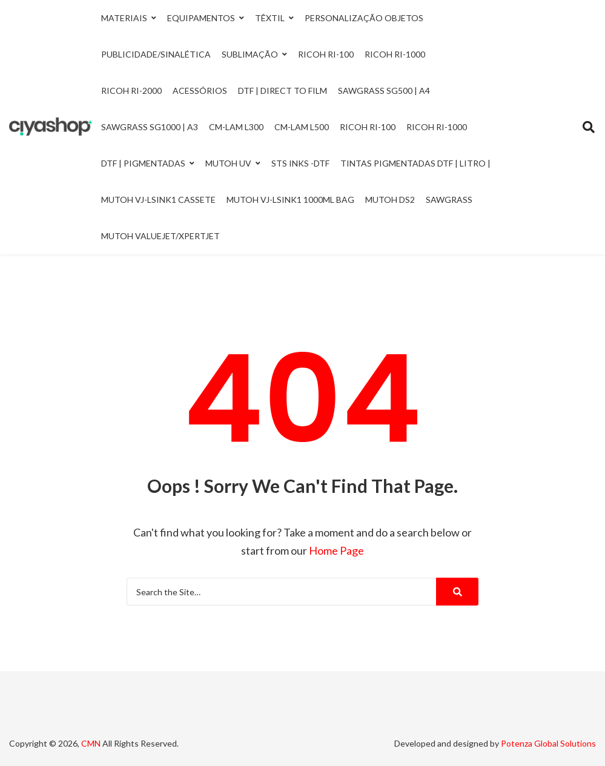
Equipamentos (201, 18)
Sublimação (250, 54)
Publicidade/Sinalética (156, 54)
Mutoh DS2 (390, 199)
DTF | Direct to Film (282, 90)
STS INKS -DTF (300, 163)
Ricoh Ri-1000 (395, 54)
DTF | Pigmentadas (143, 163)
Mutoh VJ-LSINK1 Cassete (158, 199)
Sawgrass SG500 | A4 (384, 90)
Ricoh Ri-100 (326, 54)
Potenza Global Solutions (548, 743)
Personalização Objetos (364, 18)
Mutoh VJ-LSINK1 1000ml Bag (290, 199)
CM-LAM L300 (236, 127)
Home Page (336, 550)
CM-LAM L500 (301, 127)
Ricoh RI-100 (367, 127)
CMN (91, 743)
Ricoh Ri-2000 (131, 90)
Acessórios (200, 90)
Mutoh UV (228, 163)
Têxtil (270, 18)
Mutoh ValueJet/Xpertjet (160, 236)
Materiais (124, 18)
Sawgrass (449, 199)
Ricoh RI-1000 (436, 127)
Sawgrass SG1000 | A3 (149, 127)
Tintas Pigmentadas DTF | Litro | (415, 163)
